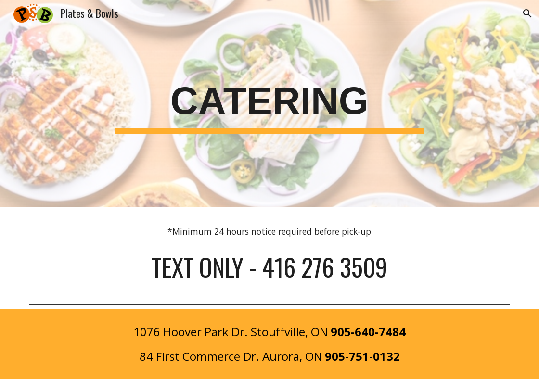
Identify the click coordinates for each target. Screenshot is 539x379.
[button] (527, 13)
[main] (269, 104)
